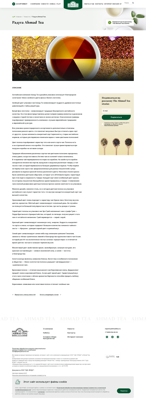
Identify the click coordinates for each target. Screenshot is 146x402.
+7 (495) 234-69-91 (111, 332)
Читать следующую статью (49, 294)
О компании (35, 4)
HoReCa (52, 4)
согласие (107, 124)
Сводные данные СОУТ (19, 373)
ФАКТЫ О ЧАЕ (89, 4)
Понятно (123, 391)
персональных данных (111, 125)
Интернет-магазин (111, 4)
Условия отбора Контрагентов (49, 337)
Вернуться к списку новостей (25, 294)
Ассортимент (19, 3)
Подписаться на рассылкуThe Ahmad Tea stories (122, 22)
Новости (45, 4)
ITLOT (58, 4)
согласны (41, 392)
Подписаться (116, 117)
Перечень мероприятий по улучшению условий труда (29, 375)
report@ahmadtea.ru (113, 329)
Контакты (99, 4)
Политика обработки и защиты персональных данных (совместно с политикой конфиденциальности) (29, 350)
